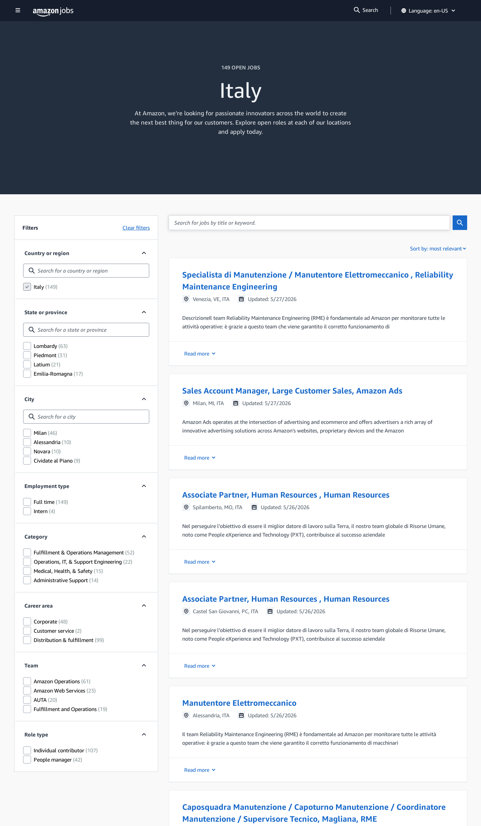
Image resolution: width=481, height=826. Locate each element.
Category (36, 536)
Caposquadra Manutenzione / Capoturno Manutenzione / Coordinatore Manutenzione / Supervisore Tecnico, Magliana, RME (314, 812)
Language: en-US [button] (428, 10)
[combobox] (86, 271)
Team (31, 665)
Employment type (46, 486)
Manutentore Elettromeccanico (239, 702)
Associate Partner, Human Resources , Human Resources (286, 494)
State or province (45, 312)
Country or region (46, 253)
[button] (318, 312)
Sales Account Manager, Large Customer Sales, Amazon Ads (292, 390)
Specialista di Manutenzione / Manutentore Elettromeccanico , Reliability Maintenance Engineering (317, 280)
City (29, 399)
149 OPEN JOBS (240, 67)
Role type (36, 734)
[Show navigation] (17, 10)
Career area (38, 605)
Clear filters (136, 227)
